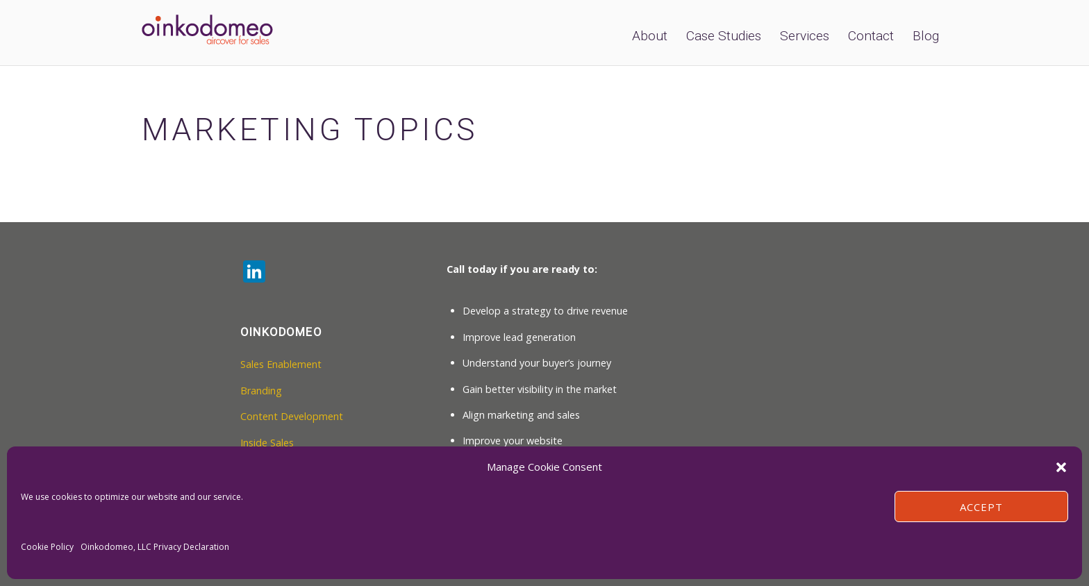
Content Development (291, 416)
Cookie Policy (47, 547)
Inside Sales (267, 442)
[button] (1061, 467)
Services (804, 36)
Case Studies (723, 36)
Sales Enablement (281, 364)
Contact (871, 36)
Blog (926, 36)
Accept (981, 507)
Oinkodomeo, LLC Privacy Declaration (155, 547)
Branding (261, 390)
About (649, 36)
